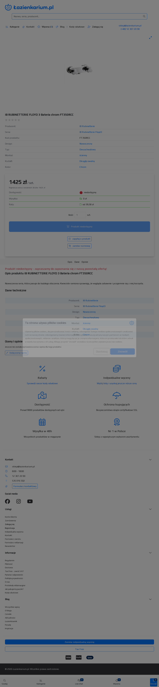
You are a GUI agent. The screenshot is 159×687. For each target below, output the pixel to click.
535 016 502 (18, 480)
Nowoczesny (86, 143)
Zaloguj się (95, 26)
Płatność (9, 564)
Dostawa (9, 567)
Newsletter (10, 546)
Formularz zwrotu (13, 539)
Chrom (83, 167)
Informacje (10, 552)
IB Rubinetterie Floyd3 (91, 132)
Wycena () (45, 26)
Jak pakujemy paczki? (14, 589)
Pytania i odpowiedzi (14, 575)
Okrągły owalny (87, 161)
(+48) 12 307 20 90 (130, 29)
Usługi (8, 509)
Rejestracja (10, 528)
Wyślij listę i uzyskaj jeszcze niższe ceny (117, 383)
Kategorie (12, 26)
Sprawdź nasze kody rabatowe (42, 383)
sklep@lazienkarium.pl (130, 25)
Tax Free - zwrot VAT (14, 571)
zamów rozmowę (79, 246)
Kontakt (28, 26)
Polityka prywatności (14, 578)
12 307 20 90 (18, 476)
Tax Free (79, 649)
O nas (7, 582)
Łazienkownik (11, 621)
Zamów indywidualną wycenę (79, 642)
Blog (60, 26)
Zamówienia (10, 520)
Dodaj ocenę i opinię (16, 353)
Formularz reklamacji (14, 542)
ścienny (83, 155)
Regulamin (9, 560)
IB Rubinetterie (87, 126)
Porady (8, 625)
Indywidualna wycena (14, 532)
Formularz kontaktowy (24, 486)
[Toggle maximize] (150, 37)
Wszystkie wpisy (12, 607)
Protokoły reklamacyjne (15, 585)
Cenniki (8, 614)
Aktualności (10, 618)
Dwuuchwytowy (88, 149)
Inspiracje (9, 628)
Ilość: (70, 215)
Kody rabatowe (75, 26)
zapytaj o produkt (79, 238)
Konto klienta (11, 517)
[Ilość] (80, 215)
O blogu (8, 610)
